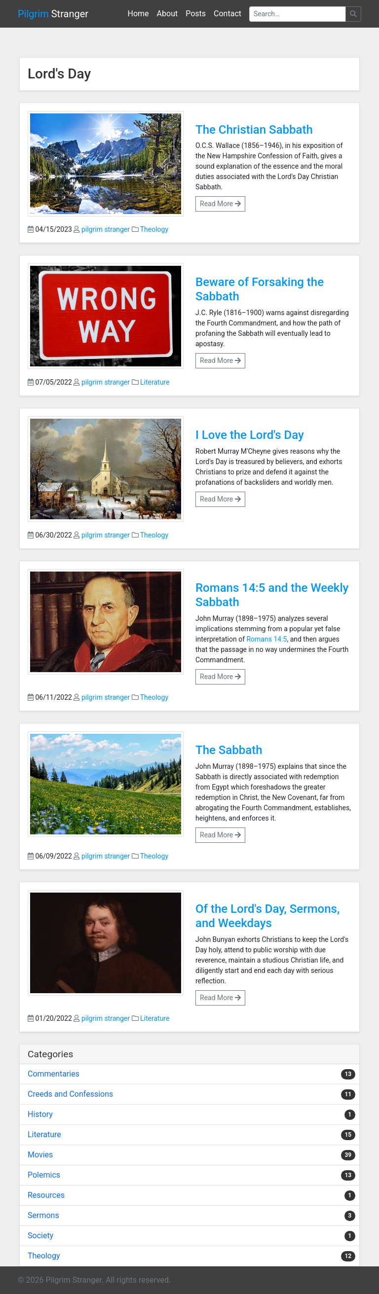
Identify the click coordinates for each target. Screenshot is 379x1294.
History (40, 1114)
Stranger (53, 14)
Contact (227, 13)
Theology (154, 229)
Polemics (44, 1175)
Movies (40, 1154)
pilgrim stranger (105, 229)
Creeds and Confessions (70, 1094)
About (167, 13)
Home (138, 13)
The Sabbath (229, 750)
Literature (154, 382)
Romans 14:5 (266, 639)
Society (40, 1235)
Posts (196, 13)
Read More (220, 204)
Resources (46, 1195)
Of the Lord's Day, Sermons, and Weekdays (267, 916)
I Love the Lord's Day (249, 435)
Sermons (43, 1215)
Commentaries (53, 1073)
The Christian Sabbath (254, 130)
